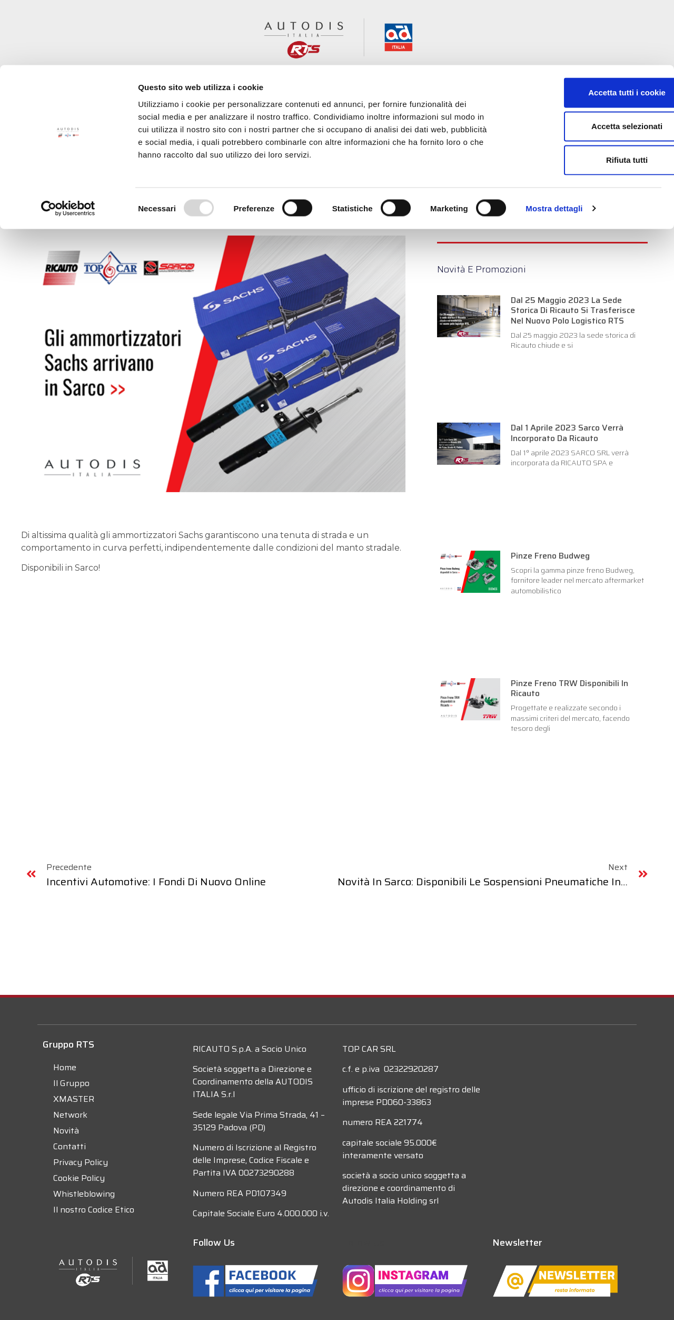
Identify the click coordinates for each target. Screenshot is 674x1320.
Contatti (69, 1146)
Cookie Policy (79, 1178)
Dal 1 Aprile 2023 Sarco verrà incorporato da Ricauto (567, 432)
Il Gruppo (71, 1083)
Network (70, 1114)
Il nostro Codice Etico (93, 1209)
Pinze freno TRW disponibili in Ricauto (569, 688)
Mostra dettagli (554, 143)
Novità (66, 1130)
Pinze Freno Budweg (550, 555)
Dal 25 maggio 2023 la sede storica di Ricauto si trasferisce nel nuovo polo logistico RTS (573, 310)
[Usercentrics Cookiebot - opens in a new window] (68, 143)
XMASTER (73, 1099)
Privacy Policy (80, 1162)
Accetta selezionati (585, 60)
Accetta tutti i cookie (586, 27)
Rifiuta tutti (586, 94)
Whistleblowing (84, 1193)
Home (64, 1067)
